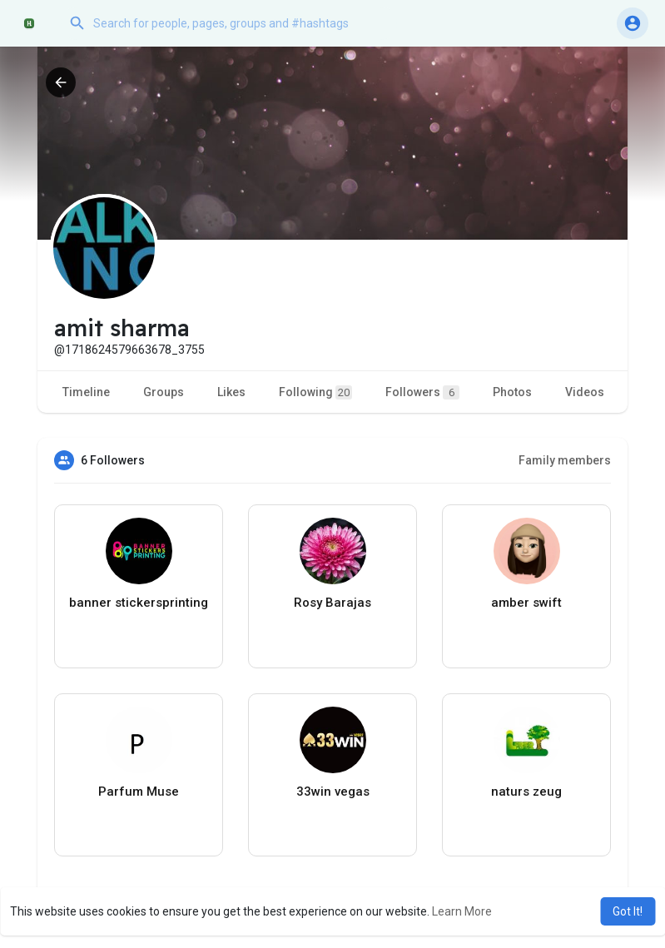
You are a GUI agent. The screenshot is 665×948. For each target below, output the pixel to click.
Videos (584, 392)
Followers (422, 392)
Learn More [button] (462, 911)
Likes (231, 392)
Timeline (86, 392)
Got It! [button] (628, 911)
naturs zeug (526, 791)
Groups (163, 392)
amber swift (526, 602)
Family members (565, 460)
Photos (512, 392)
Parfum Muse (138, 791)
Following (315, 392)
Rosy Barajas (332, 602)
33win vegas (333, 791)
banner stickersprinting (138, 602)
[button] (229, 23)
